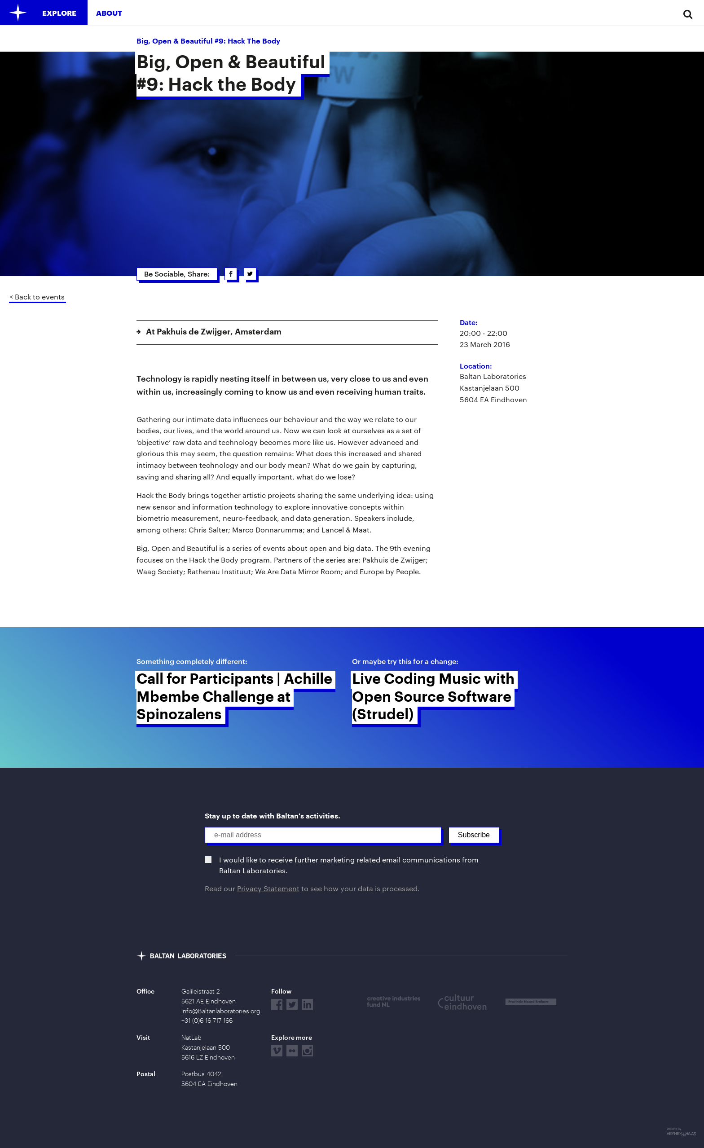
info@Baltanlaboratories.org (220, 1011)
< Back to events (37, 296)
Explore (59, 13)
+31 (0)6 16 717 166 (207, 1020)
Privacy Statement (268, 888)
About (109, 13)
